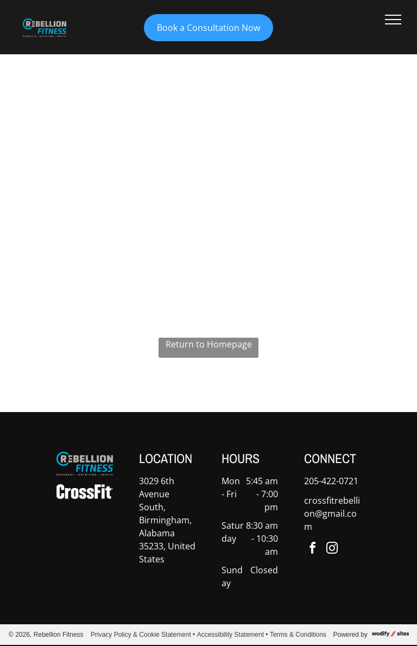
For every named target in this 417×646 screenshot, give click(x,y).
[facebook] (312, 550)
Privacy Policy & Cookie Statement (141, 634)
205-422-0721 (331, 481)
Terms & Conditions (298, 634)
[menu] (393, 19)
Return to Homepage (209, 344)
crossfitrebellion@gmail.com (332, 514)
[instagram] (332, 550)
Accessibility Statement (230, 634)
